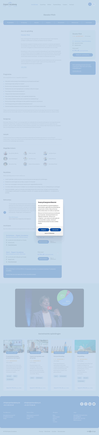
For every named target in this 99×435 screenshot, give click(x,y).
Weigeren (43, 229)
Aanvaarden (55, 229)
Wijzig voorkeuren (49, 233)
